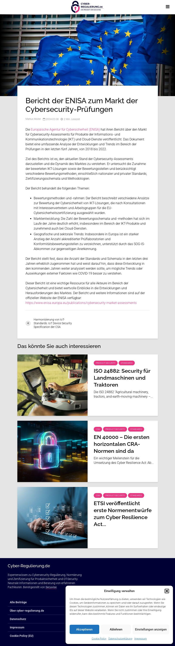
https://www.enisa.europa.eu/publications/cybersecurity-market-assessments (81, 303)
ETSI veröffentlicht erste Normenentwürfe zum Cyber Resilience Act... (123, 513)
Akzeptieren (84, 629)
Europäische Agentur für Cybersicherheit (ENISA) (65, 129)
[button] (167, 591)
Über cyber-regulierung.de (27, 610)
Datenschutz (18, 619)
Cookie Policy (99, 638)
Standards (127, 363)
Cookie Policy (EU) (21, 635)
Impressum (140, 638)
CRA (98, 429)
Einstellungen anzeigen (151, 629)
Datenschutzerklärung (120, 638)
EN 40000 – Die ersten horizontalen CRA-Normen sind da (121, 444)
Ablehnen (116, 629)
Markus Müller (33, 119)
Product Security (105, 363)
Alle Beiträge (18, 602)
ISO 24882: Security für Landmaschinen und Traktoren (122, 378)
